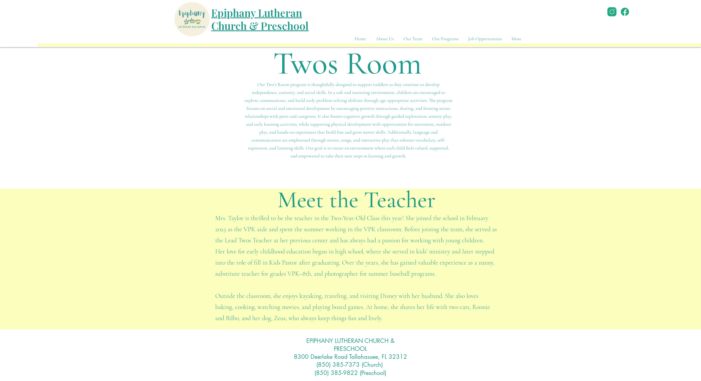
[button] (445, 36)
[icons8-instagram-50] (612, 12)
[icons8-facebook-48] (625, 12)
